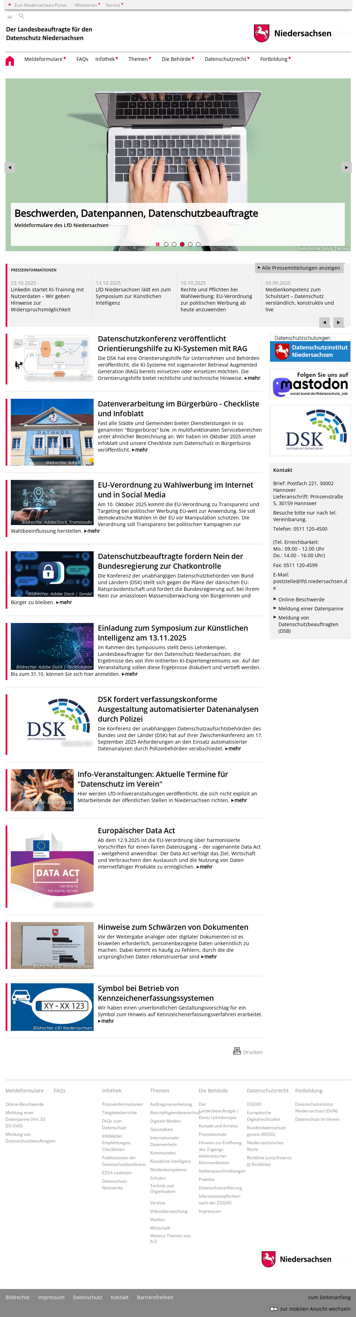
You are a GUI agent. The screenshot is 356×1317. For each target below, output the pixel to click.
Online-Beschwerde (301, 599)
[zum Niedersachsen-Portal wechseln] (292, 41)
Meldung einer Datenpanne (310, 608)
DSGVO (254, 1104)
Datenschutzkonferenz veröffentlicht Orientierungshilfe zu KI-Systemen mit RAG (172, 343)
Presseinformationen (122, 1104)
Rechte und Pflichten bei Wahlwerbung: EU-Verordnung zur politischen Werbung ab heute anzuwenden (216, 299)
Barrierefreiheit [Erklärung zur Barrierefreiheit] (155, 1297)
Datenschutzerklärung (220, 1187)
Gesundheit (161, 1129)
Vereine (157, 1202)
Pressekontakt (212, 1134)
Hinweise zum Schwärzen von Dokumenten (173, 927)
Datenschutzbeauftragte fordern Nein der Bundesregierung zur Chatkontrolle (170, 561)
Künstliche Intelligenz (170, 1161)
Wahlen (157, 1219)
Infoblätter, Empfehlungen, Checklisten (116, 1142)
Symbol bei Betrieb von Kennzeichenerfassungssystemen (156, 993)
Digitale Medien (165, 1121)
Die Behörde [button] (176, 59)
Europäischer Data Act (136, 830)
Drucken (253, 1052)
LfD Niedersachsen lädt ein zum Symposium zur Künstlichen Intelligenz (133, 296)
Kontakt (120, 1297)
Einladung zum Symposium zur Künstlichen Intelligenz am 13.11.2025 (173, 633)
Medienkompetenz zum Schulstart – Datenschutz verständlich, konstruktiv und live (300, 299)
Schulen (158, 1178)
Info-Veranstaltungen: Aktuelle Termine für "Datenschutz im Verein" (153, 779)
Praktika (207, 1179)
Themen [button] (138, 59)
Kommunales (163, 1152)
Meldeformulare (25, 1090)
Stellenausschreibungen (222, 1171)
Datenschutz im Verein (317, 1119)
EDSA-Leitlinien (117, 1172)
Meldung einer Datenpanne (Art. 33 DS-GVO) (25, 1119)
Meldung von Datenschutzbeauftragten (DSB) (308, 624)
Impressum (210, 1211)
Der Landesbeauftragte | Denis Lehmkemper (219, 1110)
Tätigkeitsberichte (119, 1112)
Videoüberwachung (169, 1211)
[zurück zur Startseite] (50, 34)
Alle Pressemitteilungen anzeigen (301, 267)
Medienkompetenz (168, 1169)
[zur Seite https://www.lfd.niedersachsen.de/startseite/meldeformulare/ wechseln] (178, 164)
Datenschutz (87, 1297)
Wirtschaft (160, 1228)
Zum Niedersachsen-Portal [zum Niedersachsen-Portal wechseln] (40, 5)
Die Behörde (213, 1090)
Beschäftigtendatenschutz (175, 1112)
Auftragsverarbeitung (171, 1104)
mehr (254, 378)
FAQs (82, 59)
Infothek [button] (105, 59)
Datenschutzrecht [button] (225, 59)
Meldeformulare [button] (43, 59)
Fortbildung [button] (274, 59)
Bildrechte (18, 1297)
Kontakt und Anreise (218, 1125)
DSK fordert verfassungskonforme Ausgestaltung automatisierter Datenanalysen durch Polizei (178, 709)
